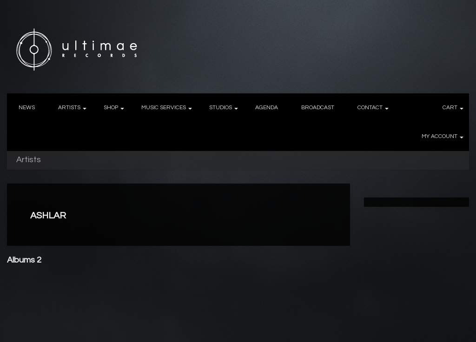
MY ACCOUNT (439, 136)
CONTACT (370, 108)
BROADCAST (317, 108)
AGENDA (266, 108)
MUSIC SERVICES (163, 108)
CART (450, 108)
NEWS (27, 108)
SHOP (111, 108)
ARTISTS (69, 108)
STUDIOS (220, 108)
